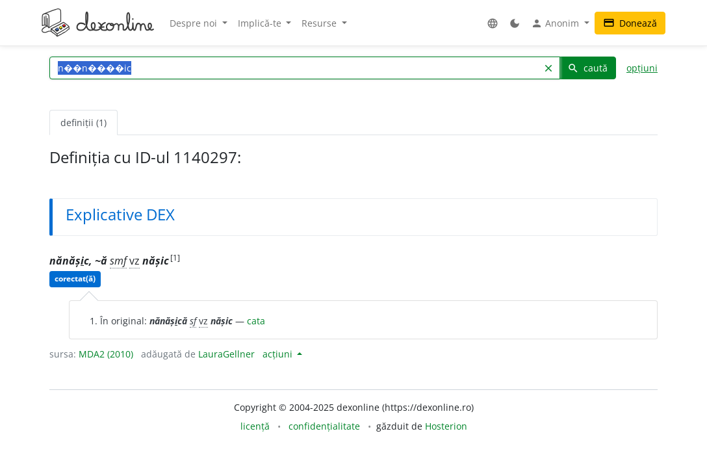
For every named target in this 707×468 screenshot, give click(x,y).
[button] (493, 23)
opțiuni (642, 68)
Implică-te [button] (261, 23)
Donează (630, 23)
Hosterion (446, 426)
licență (255, 426)
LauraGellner (226, 354)
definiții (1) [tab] (83, 122)
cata (256, 321)
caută (587, 68)
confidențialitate (324, 426)
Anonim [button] (556, 23)
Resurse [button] (320, 23)
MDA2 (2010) (106, 354)
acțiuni (279, 354)
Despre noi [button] (195, 23)
